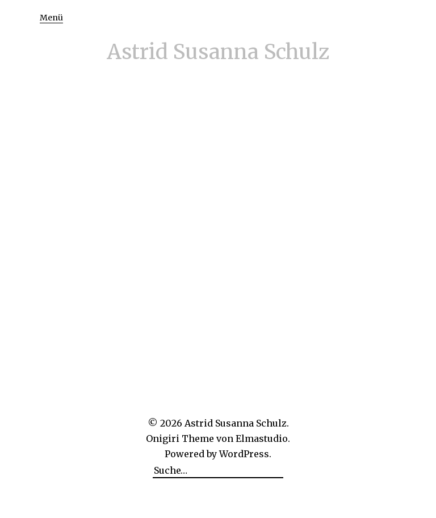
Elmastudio (262, 438)
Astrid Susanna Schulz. (237, 423)
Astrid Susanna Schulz (218, 52)
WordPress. (245, 453)
